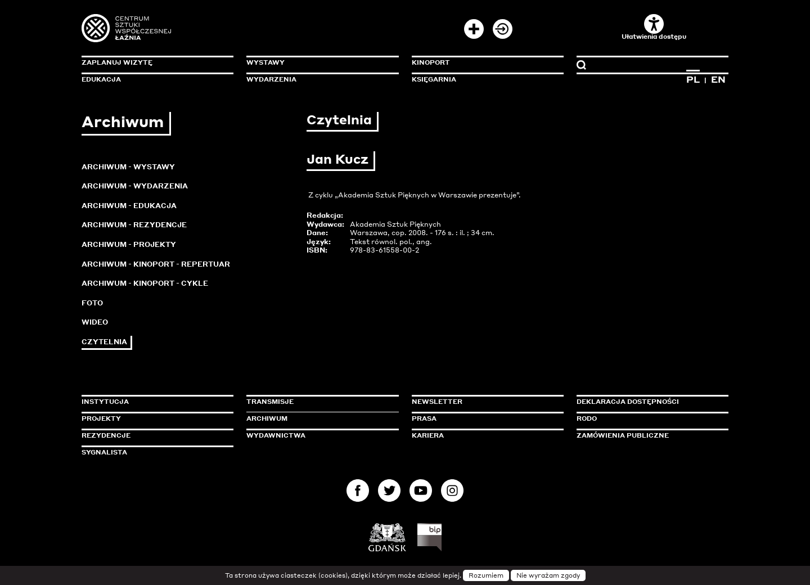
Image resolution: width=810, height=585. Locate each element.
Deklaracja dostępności (628, 402)
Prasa (424, 418)
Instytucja (105, 402)
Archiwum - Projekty (129, 244)
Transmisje (317, 402)
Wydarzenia (271, 79)
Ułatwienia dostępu (654, 27)
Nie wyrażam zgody (548, 575)
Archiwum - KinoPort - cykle (145, 283)
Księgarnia (434, 79)
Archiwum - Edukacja (129, 205)
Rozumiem (486, 575)
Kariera (428, 435)
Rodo (587, 418)
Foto (92, 303)
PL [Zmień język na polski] (693, 79)
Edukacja (101, 79)
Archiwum (266, 418)
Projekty (101, 418)
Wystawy (265, 62)
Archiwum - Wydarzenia (135, 186)
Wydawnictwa (275, 435)
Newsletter (437, 402)
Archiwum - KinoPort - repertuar (156, 264)
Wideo (95, 322)
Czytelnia (104, 342)
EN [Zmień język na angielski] (718, 79)
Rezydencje (106, 435)
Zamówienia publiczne (648, 435)
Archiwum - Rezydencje (134, 224)
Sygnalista (104, 452)
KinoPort (431, 62)
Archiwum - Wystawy (128, 167)
